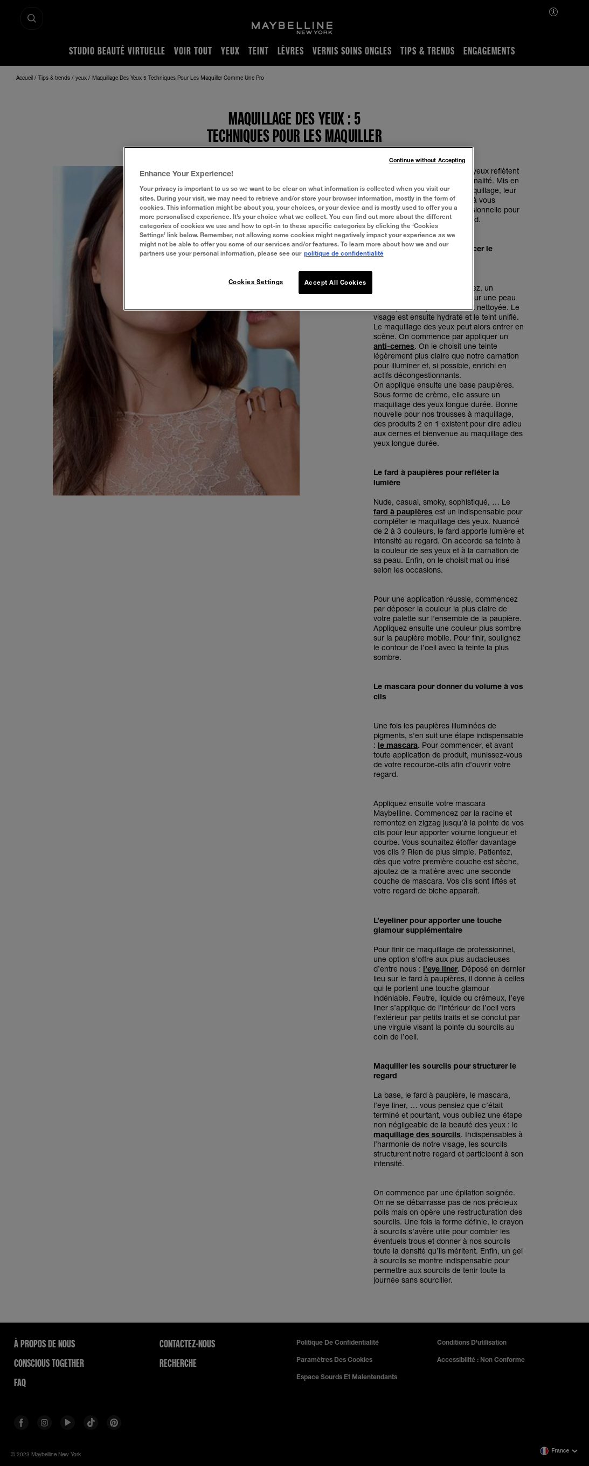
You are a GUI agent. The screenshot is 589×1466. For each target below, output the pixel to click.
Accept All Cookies (335, 282)
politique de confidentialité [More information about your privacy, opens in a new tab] (344, 253)
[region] (298, 229)
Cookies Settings (255, 281)
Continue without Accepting (427, 160)
